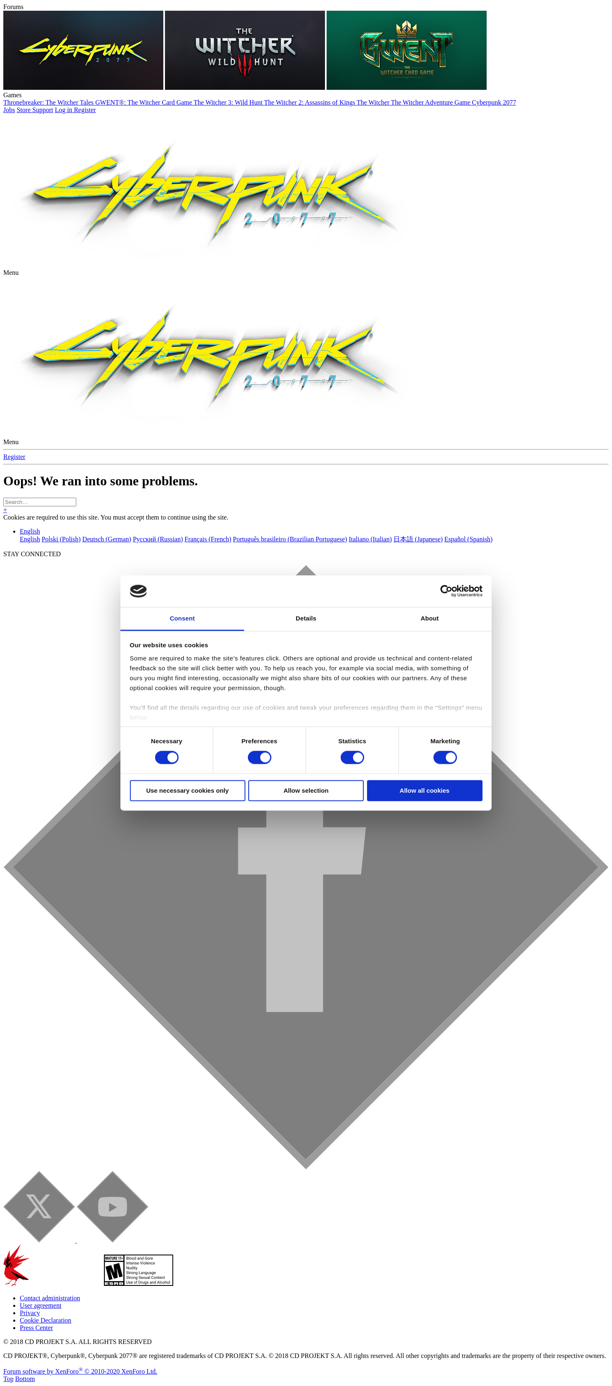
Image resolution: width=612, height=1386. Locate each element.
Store (24, 109)
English (30, 531)
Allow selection (305, 790)
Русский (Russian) (158, 539)
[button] (11, 272)
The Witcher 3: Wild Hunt (229, 102)
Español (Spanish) (469, 539)
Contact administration (50, 1298)
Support (42, 109)
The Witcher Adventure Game (431, 102)
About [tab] (430, 618)
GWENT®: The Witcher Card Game (144, 102)
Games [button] (12, 94)
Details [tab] (306, 618)
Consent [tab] (182, 618)
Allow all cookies (425, 790)
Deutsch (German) (107, 539)
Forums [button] (13, 6)
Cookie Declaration (45, 1320)
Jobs (9, 109)
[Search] (39, 502)
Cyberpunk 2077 (494, 102)
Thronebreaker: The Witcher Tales (49, 102)
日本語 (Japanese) (418, 539)
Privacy (30, 1312)
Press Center (36, 1327)
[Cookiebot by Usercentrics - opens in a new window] (446, 591)
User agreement (40, 1305)
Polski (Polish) (61, 539)
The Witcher (374, 102)
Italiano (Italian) (370, 539)
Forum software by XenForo (80, 1371)
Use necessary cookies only (187, 790)
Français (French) (208, 539)
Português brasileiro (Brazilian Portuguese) (290, 539)
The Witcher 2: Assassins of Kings (310, 102)
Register (14, 456)
